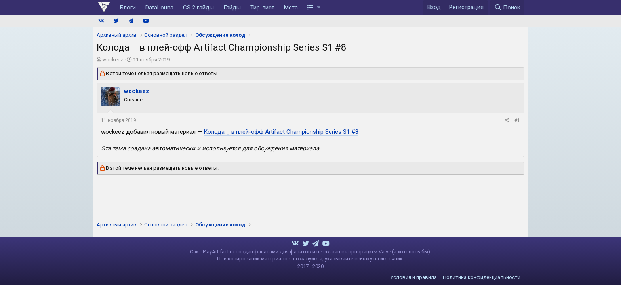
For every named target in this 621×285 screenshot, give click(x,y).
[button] (314, 7)
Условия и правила (413, 277)
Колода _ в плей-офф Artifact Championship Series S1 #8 (281, 131)
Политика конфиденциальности (481, 277)
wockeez (112, 60)
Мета (291, 7)
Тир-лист (262, 7)
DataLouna (159, 7)
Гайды (232, 7)
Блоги (128, 7)
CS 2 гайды (198, 7)
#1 (517, 120)
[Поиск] (507, 7)
